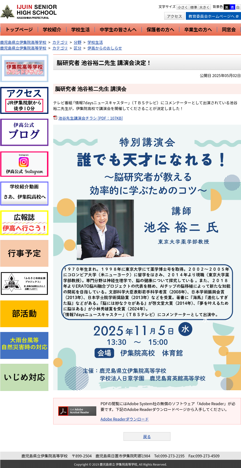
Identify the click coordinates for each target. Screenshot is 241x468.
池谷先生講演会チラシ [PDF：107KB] (91, 118)
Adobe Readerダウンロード (125, 419)
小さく (183, 7)
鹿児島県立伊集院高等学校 (23, 42)
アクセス (174, 16)
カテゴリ (60, 42)
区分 (77, 48)
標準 (193, 7)
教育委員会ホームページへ (213, 16)
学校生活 (95, 42)
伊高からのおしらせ (104, 48)
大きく (204, 7)
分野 (77, 42)
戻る (147, 436)
